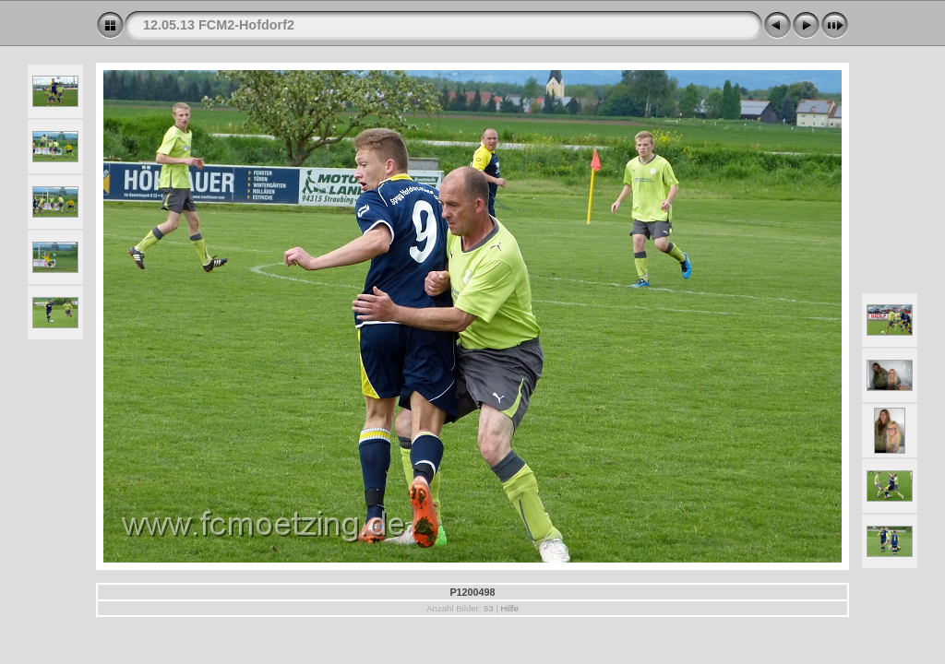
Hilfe (510, 608)
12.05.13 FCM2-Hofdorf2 (218, 25)
